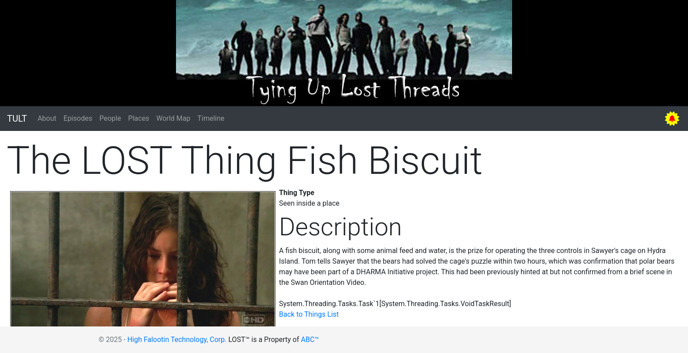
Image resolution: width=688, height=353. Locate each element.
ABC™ (310, 339)
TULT (17, 118)
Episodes (78, 118)
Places (138, 118)
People (110, 118)
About (47, 118)
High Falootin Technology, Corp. (177, 339)
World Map (173, 118)
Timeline (210, 118)
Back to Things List (309, 314)
